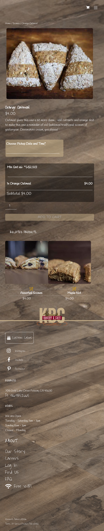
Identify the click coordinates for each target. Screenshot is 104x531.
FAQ (8, 479)
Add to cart (50, 217)
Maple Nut (74, 293)
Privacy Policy (28, 524)
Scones (16, 23)
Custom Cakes (19, 337)
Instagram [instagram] (15, 351)
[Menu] (96, 7)
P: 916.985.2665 (17, 395)
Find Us (12, 472)
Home (8, 23)
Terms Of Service (12, 524)
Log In (11, 465)
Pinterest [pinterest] (15, 369)
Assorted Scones (31, 293)
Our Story (15, 451)
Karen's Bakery (13, 519)
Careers (12, 458)
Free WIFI (18, 486)
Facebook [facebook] (14, 360)
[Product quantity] (11, 205)
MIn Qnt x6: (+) (22, 167)
